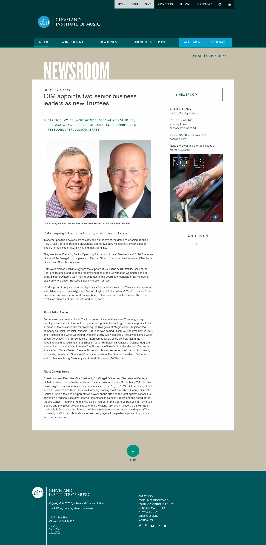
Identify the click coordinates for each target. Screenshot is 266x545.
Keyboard (56, 129)
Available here (178, 139)
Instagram (146, 525)
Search (220, 4)
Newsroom (188, 94)
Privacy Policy (148, 512)
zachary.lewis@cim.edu (183, 128)
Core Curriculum (121, 125)
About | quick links (209, 56)
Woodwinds (86, 120)
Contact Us (145, 519)
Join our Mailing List (152, 508)
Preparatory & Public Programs (76, 125)
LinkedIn (159, 525)
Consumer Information (154, 500)
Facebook (196, 244)
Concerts (165, 4)
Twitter (165, 525)
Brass (94, 129)
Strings (55, 120)
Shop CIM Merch (149, 516)
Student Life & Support (148, 42)
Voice (69, 120)
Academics (108, 42)
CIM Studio (145, 496)
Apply (121, 4)
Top (133, 453)
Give (148, 4)
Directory (204, 4)
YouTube (152, 525)
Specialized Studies (116, 120)
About (43, 42)
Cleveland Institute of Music (61, 492)
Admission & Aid (74, 42)
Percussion (77, 129)
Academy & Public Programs (205, 42)
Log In (229, 4)
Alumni (184, 4)
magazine (179, 149)
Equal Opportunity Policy (156, 504)
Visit (134, 4)
